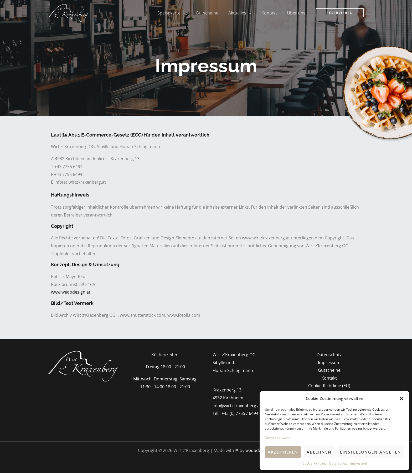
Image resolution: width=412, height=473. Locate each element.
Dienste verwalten (278, 437)
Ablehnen (319, 452)
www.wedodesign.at (70, 292)
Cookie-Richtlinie (314, 463)
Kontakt (329, 378)
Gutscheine (329, 370)
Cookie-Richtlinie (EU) (329, 386)
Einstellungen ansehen (370, 452)
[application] (190, 13)
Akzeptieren (283, 452)
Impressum (358, 463)
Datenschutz (338, 463)
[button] (401, 398)
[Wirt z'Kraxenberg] (68, 12)
